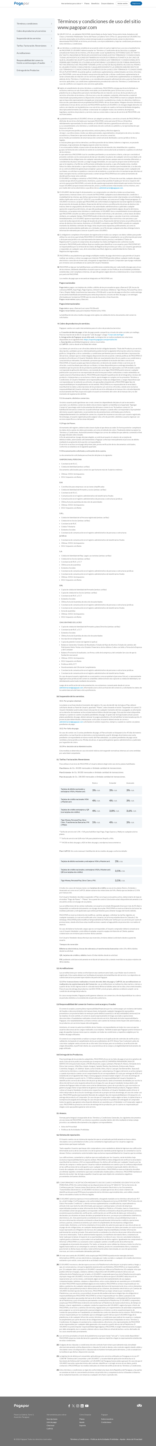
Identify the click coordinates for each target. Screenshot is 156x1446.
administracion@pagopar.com (111, 188)
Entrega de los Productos (28, 70)
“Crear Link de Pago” (116, 335)
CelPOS (50, 1428)
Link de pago (52, 1422)
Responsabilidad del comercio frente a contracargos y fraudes (31, 61)
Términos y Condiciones (79, 1439)
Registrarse (136, 3)
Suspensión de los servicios (29, 38)
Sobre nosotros (107, 1419)
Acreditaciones (23, 53)
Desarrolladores (107, 3)
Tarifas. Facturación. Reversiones (31, 45)
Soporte (82, 1425)
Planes (86, 3)
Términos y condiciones (27, 23)
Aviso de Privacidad (69, 1126)
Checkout (50, 1425)
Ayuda (81, 1422)
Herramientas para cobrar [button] (71, 3)
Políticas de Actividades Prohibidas (75, 1129)
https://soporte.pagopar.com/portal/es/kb (100, 339)
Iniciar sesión (123, 3)
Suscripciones (52, 1419)
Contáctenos (106, 1422)
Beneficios (95, 3)
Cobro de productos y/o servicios (31, 31)
